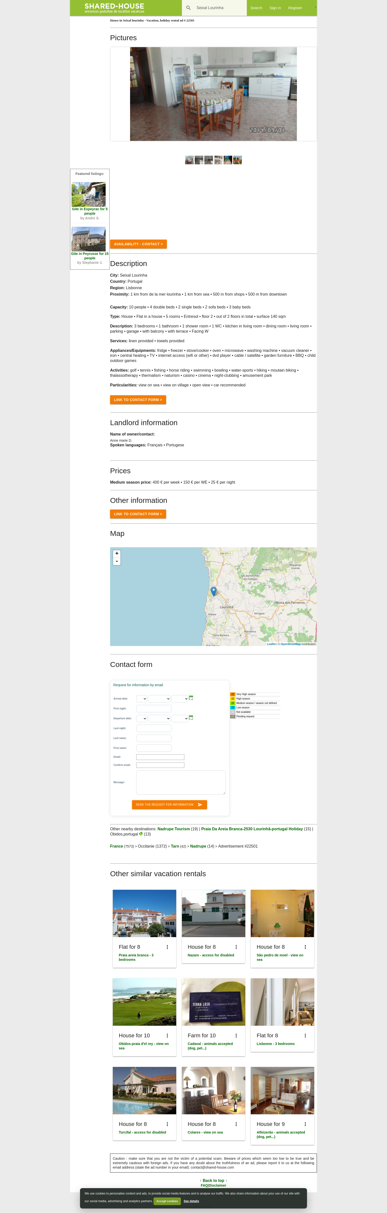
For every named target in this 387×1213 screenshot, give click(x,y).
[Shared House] (116, 8)
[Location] (214, 592)
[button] (191, 698)
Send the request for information (169, 803)
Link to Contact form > (138, 400)
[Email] (160, 757)
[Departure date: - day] (141, 718)
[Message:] (181, 782)
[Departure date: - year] (180, 718)
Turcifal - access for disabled (142, 1132)
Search (256, 8)
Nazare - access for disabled (211, 955)
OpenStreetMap (291, 644)
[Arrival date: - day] (141, 698)
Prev (117, 94)
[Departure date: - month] (159, 718)
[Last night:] (154, 728)
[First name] (154, 748)
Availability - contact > (138, 244)
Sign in (275, 8)
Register (295, 8)
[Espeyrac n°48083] (89, 194)
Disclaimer (217, 1185)
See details (191, 1201)
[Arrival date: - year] (180, 698)
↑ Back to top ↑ (213, 1180)
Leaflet (271, 644)
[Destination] (207, 8)
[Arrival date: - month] (159, 698)
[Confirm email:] (160, 765)
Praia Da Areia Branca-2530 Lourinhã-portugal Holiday (252, 829)
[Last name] (154, 738)
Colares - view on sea (205, 1132)
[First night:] (154, 708)
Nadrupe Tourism (173, 829)
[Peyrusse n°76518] (89, 239)
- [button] (116, 561)
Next (310, 94)
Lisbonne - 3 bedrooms (276, 1044)
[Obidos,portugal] (140, 834)
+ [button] (116, 554)
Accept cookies (167, 1201)
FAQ (204, 1185)
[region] (213, 596)
